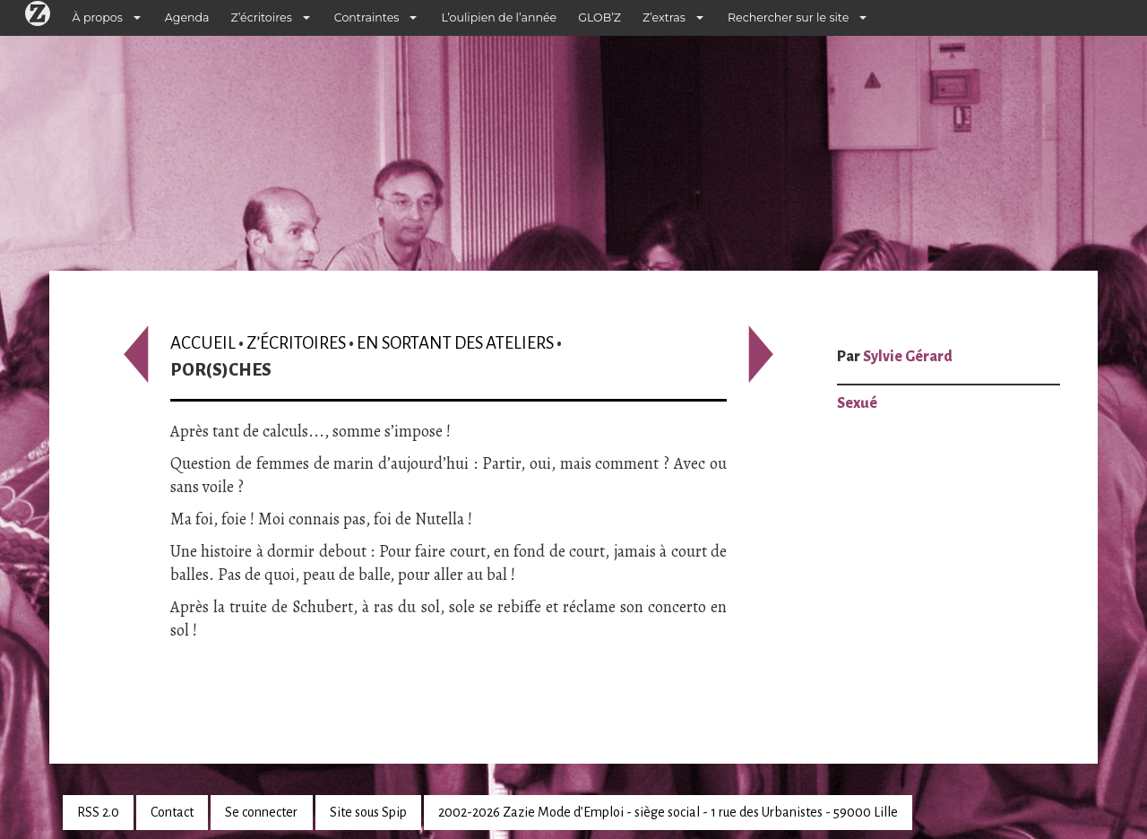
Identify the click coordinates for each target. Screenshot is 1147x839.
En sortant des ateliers (455, 342)
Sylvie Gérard (908, 357)
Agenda (187, 17)
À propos (98, 17)
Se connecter (261, 812)
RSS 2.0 (98, 812)
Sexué (857, 403)
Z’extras (664, 17)
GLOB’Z (599, 17)
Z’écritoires (261, 17)
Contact (172, 812)
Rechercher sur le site (788, 17)
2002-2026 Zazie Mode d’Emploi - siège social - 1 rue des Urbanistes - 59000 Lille (668, 812)
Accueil (203, 342)
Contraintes (367, 17)
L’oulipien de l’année (498, 17)
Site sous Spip (368, 812)
